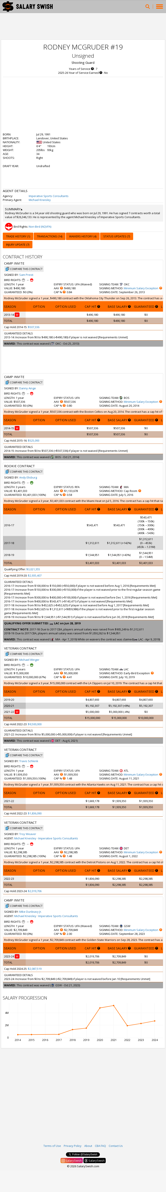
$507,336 (33, 327)
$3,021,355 (33, 569)
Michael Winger (29, 660)
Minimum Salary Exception (141, 288)
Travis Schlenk (28, 761)
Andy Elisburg (28, 477)
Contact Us (116, 1146)
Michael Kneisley (40, 200)
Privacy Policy (72, 1146)
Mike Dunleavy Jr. (30, 912)
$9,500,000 (35, 724)
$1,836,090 (35, 813)
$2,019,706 (35, 891)
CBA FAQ (100, 1146)
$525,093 (33, 440)
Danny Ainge (27, 388)
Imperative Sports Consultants (49, 196)
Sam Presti (26, 275)
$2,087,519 (35, 969)
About (88, 1146)
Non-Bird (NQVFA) (40, 227)
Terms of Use (52, 1146)
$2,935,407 (35, 575)
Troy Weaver (27, 834)
